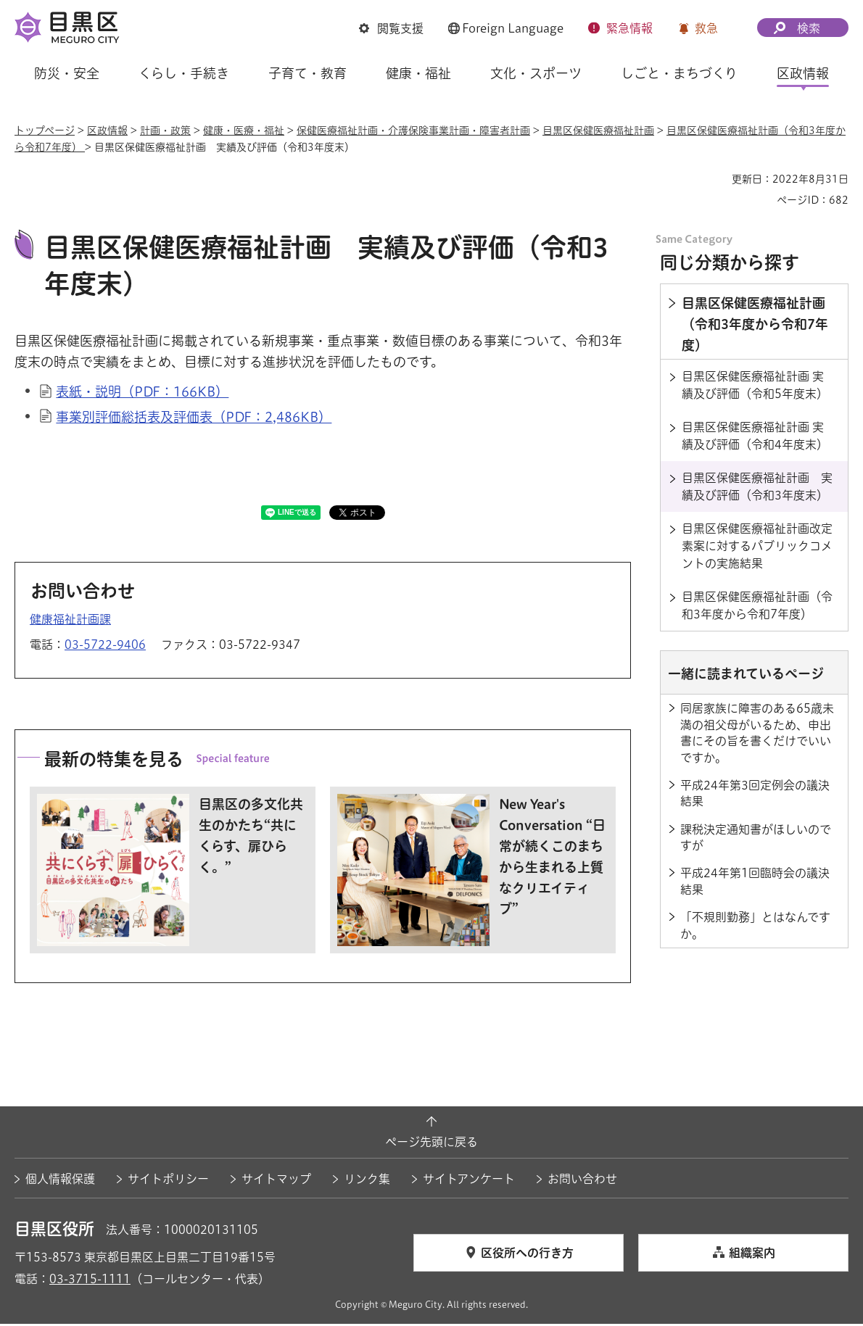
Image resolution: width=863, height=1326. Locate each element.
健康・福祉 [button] (418, 73)
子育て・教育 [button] (307, 73)
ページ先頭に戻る (431, 1144)
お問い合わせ (582, 1181)
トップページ (45, 130)
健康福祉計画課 (70, 620)
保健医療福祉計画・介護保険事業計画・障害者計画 (413, 130)
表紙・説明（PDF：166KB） (142, 393)
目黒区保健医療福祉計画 (598, 130)
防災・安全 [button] (66, 73)
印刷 (715, 179)
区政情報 (107, 130)
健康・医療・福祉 (243, 130)
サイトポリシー (168, 1181)
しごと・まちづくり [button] (679, 73)
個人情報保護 (60, 1181)
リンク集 (367, 1181)
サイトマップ (276, 1181)
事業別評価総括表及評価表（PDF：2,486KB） (193, 418)
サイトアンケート (469, 1181)
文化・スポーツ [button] (536, 73)
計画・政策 (165, 130)
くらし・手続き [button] (184, 73)
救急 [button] (706, 28)
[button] (391, 28)
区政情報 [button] (803, 73)
